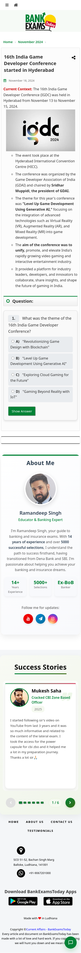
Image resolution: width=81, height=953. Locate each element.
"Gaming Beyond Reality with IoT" (40, 394)
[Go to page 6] (42, 803)
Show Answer (22, 411)
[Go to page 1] (20, 803)
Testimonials (40, 831)
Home (8, 42)
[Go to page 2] (24, 803)
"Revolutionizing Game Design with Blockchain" (34, 344)
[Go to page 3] (29, 803)
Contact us (61, 822)
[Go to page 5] (37, 803)
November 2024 (31, 42)
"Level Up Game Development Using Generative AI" (38, 361)
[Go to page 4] (33, 803)
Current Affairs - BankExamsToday (48, 929)
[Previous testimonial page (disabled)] (11, 803)
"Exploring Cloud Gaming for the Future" (39, 377)
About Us (35, 822)
